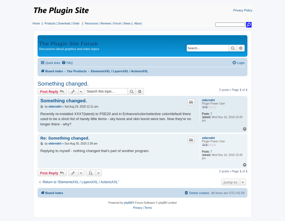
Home (36, 23)
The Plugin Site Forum (68, 44)
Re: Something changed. (64, 138)
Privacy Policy (242, 10)
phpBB (128, 202)
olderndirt (208, 100)
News (127, 23)
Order (76, 23)
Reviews (105, 23)
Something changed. (63, 84)
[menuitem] (67, 62)
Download (64, 23)
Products (50, 23)
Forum (117, 23)
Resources (91, 23)
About (138, 23)
